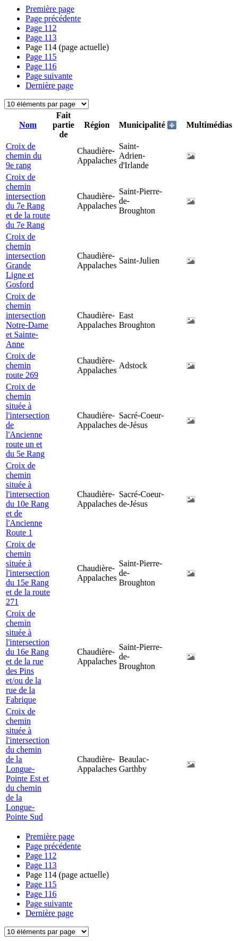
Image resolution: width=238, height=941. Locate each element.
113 (41, 37)
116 (41, 66)
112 (41, 27)
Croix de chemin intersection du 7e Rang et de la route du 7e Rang (28, 200)
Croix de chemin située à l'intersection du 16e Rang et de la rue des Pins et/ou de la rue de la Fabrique (27, 656)
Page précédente (53, 18)
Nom (28, 124)
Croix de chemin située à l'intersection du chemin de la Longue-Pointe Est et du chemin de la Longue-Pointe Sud (27, 764)
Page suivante (49, 75)
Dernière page (49, 85)
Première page (50, 8)
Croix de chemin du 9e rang (23, 156)
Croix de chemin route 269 (22, 365)
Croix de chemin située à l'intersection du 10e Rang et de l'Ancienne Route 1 (27, 499)
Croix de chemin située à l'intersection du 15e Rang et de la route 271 (28, 573)
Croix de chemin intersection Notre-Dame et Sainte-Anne (27, 320)
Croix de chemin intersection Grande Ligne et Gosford (26, 260)
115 (41, 56)
